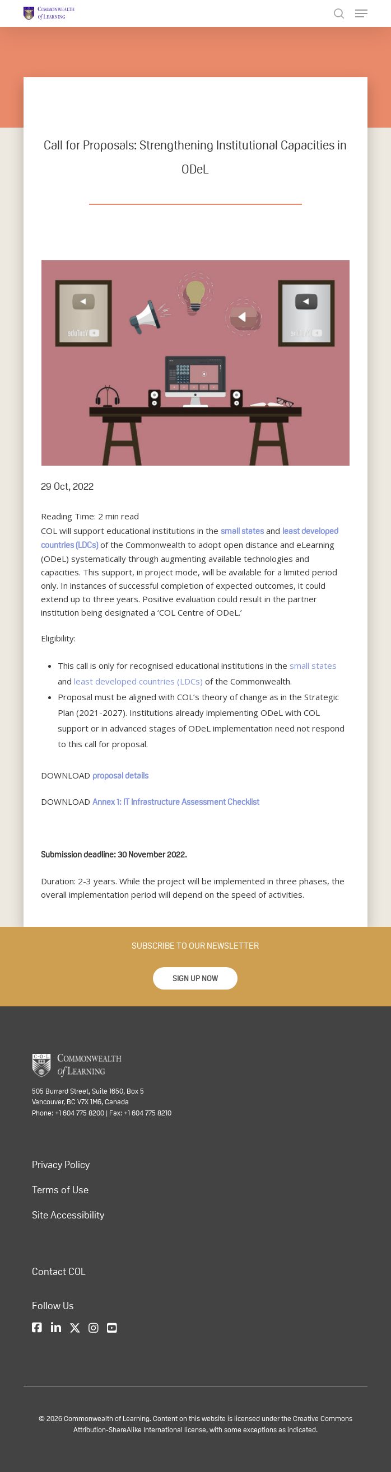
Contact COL (59, 1271)
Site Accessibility (68, 1215)
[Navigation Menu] (361, 13)
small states (242, 531)
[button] (195, 978)
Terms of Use (60, 1190)
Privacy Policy (61, 1164)
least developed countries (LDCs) (138, 681)
